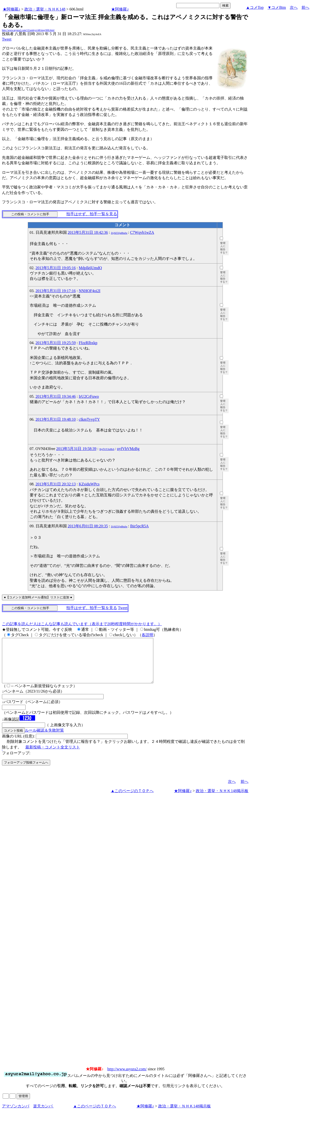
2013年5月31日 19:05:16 (56, 268)
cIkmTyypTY (89, 419)
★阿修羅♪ (11, 9)
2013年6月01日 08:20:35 (88, 526)
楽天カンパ (43, 1115)
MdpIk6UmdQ (90, 268)
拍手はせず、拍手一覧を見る (91, 214)
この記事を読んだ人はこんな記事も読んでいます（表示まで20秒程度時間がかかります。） (82, 624)
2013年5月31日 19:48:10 (56, 419)
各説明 (147, 635)
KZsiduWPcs (89, 484)
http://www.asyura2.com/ (127, 1078)
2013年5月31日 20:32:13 (56, 484)
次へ (294, 7)
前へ (305, 7)
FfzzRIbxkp (88, 343)
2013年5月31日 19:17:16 (56, 291)
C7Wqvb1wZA (142, 232)
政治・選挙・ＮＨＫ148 (44, 9)
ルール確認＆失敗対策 (44, 739)
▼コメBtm (277, 7)
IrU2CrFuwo (89, 396)
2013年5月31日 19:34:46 (56, 396)
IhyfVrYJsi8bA (106, 449)
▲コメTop (255, 7)
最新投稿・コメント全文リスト (52, 756)
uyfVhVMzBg (128, 449)
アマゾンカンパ (15, 1115)
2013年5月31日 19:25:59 (56, 343)
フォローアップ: (16, 762)
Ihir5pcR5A (139, 526)
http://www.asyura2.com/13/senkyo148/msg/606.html (28, 30)
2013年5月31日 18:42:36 (88, 232)
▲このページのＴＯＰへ (132, 799)
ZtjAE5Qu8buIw (119, 233)
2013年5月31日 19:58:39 (76, 449)
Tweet (6, 39)
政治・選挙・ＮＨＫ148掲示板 (222, 799)
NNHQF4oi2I (89, 291)
